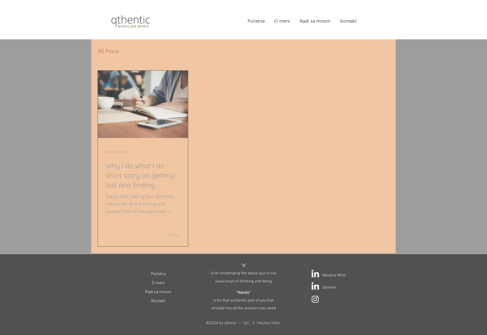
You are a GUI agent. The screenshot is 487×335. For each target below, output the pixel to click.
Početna (158, 274)
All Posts (108, 51)
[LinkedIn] (315, 274)
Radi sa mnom (158, 292)
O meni (158, 283)
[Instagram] (315, 299)
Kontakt (158, 301)
